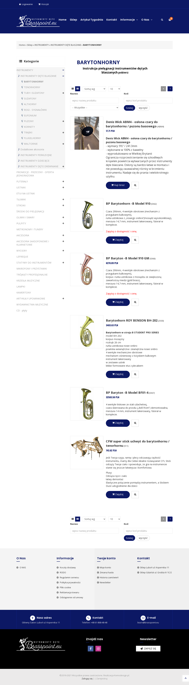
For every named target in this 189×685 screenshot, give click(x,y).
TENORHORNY (32, 87)
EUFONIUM (30, 115)
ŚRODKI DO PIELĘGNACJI (30, 211)
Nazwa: (74, 93)
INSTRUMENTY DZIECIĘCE (34, 160)
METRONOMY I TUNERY (29, 229)
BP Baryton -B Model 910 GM (127, 258)
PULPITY (21, 223)
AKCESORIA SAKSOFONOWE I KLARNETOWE (32, 243)
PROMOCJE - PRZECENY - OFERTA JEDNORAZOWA (35, 174)
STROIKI (20, 205)
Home (62, 19)
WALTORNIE (31, 143)
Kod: (126, 93)
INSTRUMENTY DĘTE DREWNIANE (39, 166)
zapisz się (148, 648)
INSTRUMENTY (42, 44)
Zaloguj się (87, 678)
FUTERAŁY (22, 181)
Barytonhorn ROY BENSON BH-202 (131, 320)
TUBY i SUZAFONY (34, 92)
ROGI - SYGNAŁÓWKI (35, 109)
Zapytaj (117, 239)
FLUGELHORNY (32, 138)
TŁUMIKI (21, 199)
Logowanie (26, 4)
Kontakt (111, 19)
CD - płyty (21, 310)
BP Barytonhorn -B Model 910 (128, 204)
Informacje (129, 19)
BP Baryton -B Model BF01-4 (127, 393)
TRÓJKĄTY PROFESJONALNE (32, 274)
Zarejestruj (101, 678)
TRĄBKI (28, 132)
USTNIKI (21, 187)
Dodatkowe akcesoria (32, 149)
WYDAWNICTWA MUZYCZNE (32, 304)
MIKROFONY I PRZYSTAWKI (31, 268)
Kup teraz (118, 185)
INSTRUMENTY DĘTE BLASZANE (66, 44)
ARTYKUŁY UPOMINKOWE (30, 298)
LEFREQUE (22, 256)
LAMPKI (20, 286)
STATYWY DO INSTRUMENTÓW (33, 262)
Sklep (73, 19)
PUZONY (29, 121)
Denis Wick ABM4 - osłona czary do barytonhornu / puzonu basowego (132, 124)
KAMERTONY (23, 292)
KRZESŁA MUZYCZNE (28, 280)
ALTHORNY (30, 104)
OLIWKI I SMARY (25, 217)
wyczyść (143, 107)
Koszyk (43, 4)
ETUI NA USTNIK (25, 193)
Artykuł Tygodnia (91, 19)
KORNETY (29, 126)
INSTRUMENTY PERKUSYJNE (36, 155)
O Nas (146, 19)
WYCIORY (21, 250)
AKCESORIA (22, 235)
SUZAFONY (30, 98)
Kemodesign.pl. (122, 675)
